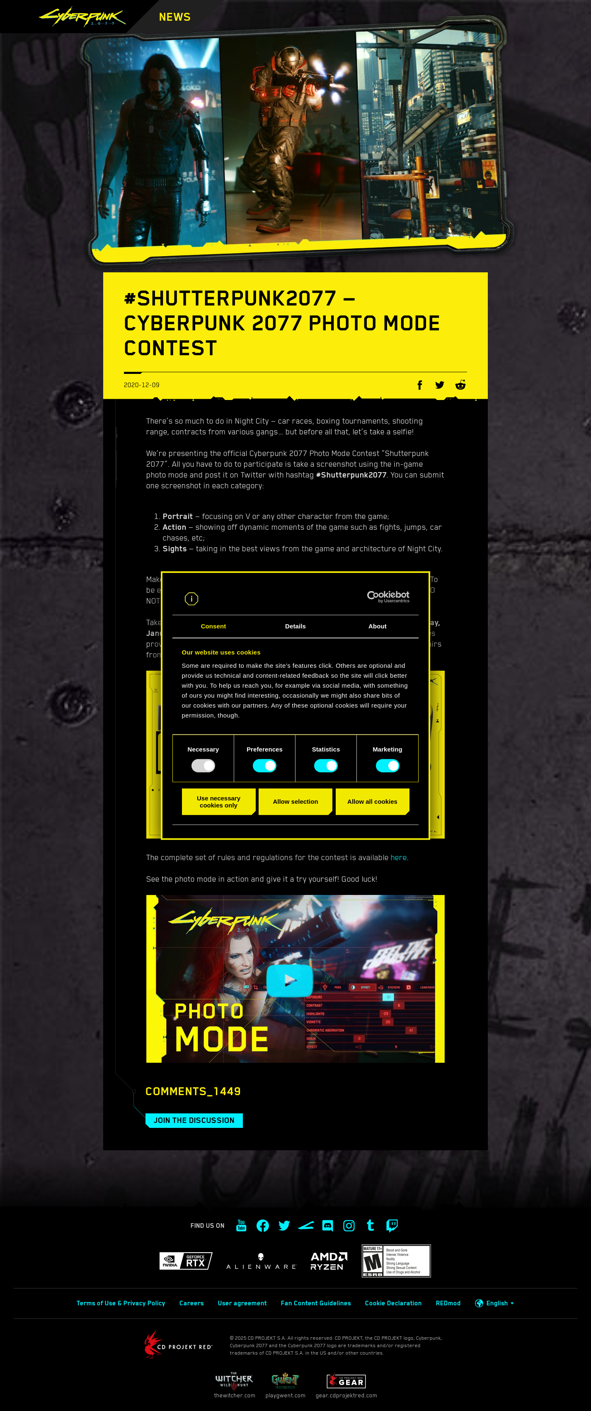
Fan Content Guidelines (316, 1303)
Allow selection (295, 801)
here (399, 857)
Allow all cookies (372, 801)
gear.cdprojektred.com (346, 1385)
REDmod (448, 1303)
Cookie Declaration (393, 1303)
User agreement (242, 1303)
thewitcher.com (234, 1385)
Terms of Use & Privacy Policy (121, 1303)
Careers (191, 1303)
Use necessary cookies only (218, 802)
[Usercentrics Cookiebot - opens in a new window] (373, 597)
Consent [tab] (213, 626)
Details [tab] (295, 626)
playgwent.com (285, 1385)
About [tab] (377, 626)
